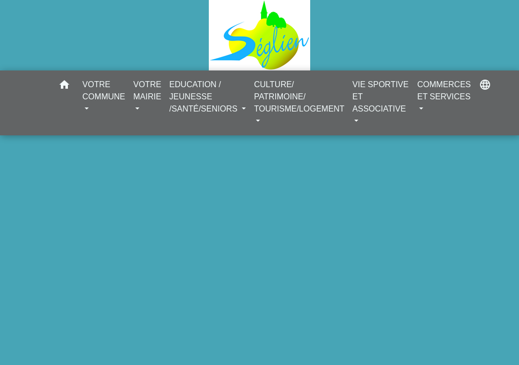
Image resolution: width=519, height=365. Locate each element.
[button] (64, 86)
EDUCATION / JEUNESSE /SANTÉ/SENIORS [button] (204, 96)
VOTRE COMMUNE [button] (104, 90)
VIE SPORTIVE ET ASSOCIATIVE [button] (380, 96)
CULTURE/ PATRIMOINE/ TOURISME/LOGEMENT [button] (299, 96)
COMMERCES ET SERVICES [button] (444, 90)
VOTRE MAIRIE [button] (147, 90)
